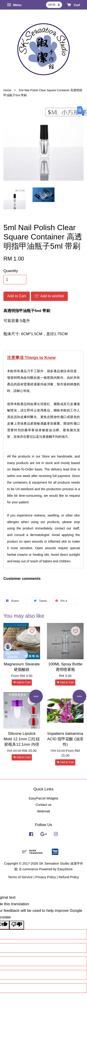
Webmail (43, 811)
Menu (14, 4)
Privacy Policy (45, 877)
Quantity (10, 271)
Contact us (43, 805)
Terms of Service (20, 877)
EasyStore (65, 869)
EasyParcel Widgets (43, 798)
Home (7, 90)
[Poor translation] (16, 925)
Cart (73, 4)
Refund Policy (69, 877)
